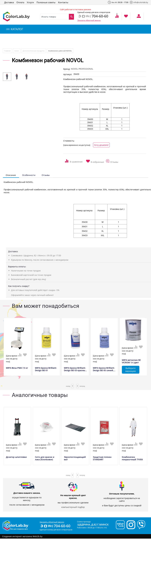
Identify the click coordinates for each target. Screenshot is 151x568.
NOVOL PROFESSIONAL (82, 68)
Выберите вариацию (130, 369)
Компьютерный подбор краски (27, 41)
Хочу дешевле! (101, 145)
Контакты (63, 2)
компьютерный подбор (73, 507)
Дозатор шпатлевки (16, 457)
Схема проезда (84, 521)
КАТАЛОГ (14, 29)
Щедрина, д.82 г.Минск (93, 524)
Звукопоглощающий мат (75, 458)
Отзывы (46, 175)
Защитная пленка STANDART (102, 458)
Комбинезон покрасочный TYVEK (132, 458)
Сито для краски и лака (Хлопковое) (44, 458)
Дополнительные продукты (33, 51)
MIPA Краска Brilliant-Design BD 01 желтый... (46, 370)
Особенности (28, 175)
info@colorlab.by (139, 2)
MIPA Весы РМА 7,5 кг (17, 368)
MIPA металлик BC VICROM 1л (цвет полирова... (131, 362)
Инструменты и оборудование (69, 41)
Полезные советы (46, 2)
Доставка (9, 2)
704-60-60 (55, 525)
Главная (7, 51)
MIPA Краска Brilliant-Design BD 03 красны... (75, 369)
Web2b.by (37, 536)
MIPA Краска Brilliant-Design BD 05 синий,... (104, 369)
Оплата (20, 2)
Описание (11, 175)
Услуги (30, 2)
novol (16, 51)
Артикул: (67, 74)
